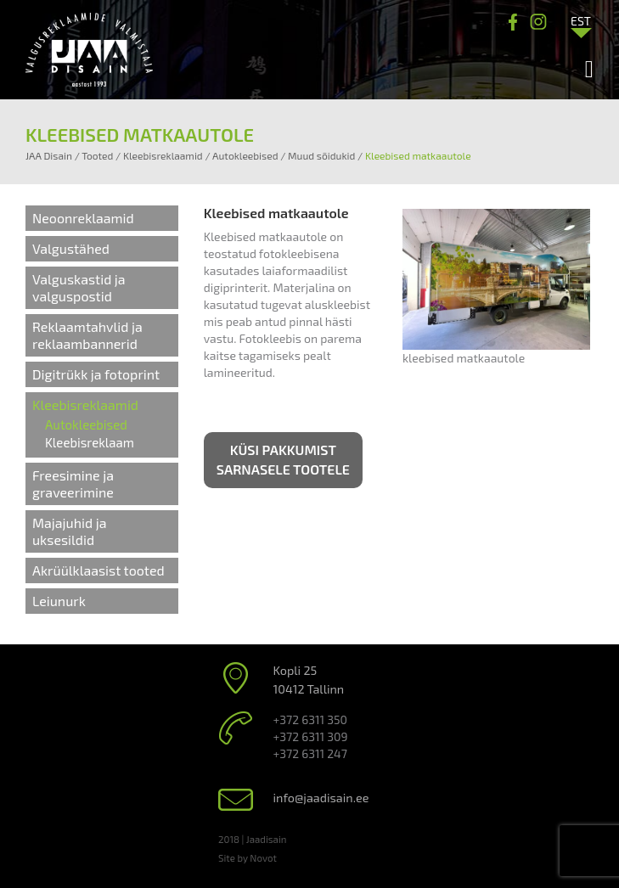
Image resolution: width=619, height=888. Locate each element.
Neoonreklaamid (83, 218)
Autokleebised (86, 424)
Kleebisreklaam (89, 442)
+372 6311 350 (310, 719)
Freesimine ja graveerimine (73, 483)
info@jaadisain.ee (321, 797)
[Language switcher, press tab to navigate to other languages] (581, 20)
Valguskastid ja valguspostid (79, 287)
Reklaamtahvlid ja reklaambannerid (87, 334)
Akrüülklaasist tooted (98, 570)
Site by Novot (247, 857)
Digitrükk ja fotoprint (96, 374)
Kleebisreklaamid (85, 404)
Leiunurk (59, 601)
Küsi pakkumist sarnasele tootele (283, 459)
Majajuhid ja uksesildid (69, 531)
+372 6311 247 (310, 753)
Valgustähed (71, 248)
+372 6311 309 (310, 736)
